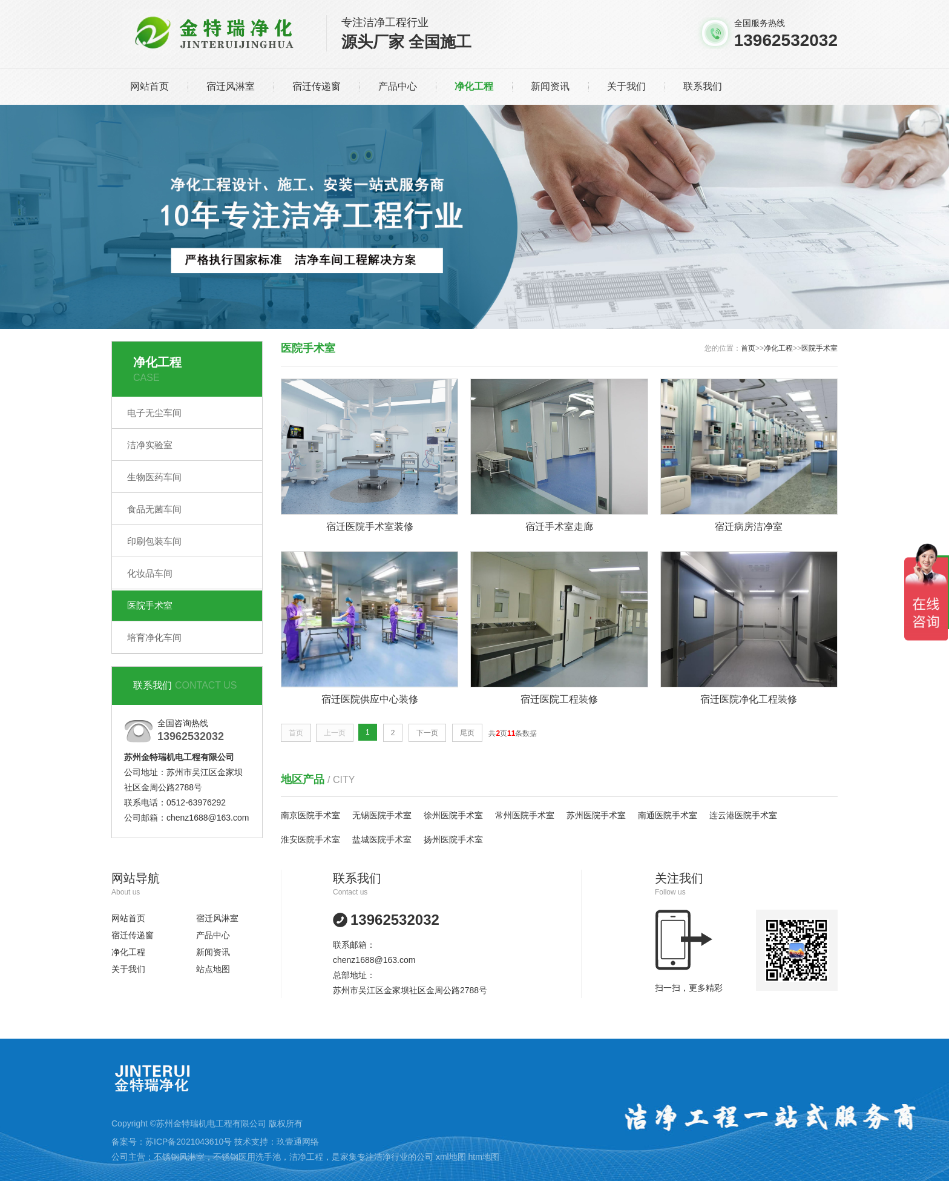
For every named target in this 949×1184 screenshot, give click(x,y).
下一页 (427, 733)
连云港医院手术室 (743, 815)
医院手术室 (149, 605)
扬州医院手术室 (453, 839)
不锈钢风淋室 (179, 1157)
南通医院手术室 (667, 815)
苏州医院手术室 (596, 815)
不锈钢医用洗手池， (251, 1157)
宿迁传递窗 (316, 86)
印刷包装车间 (154, 541)
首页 (748, 348)
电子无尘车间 (154, 413)
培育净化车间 (154, 637)
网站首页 (149, 86)
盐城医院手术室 (382, 839)
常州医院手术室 (524, 815)
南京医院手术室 (310, 815)
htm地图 (483, 1157)
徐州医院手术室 (453, 815)
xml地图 (451, 1157)
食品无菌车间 (154, 509)
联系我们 (702, 86)
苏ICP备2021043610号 (188, 1141)
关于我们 (626, 86)
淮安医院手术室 (310, 839)
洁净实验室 (149, 445)
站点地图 (213, 969)
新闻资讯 (550, 86)
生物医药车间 (154, 477)
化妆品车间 (149, 573)
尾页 (467, 733)
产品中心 (397, 86)
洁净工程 (306, 1157)
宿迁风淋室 (230, 86)
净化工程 (474, 86)
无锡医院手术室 (382, 815)
